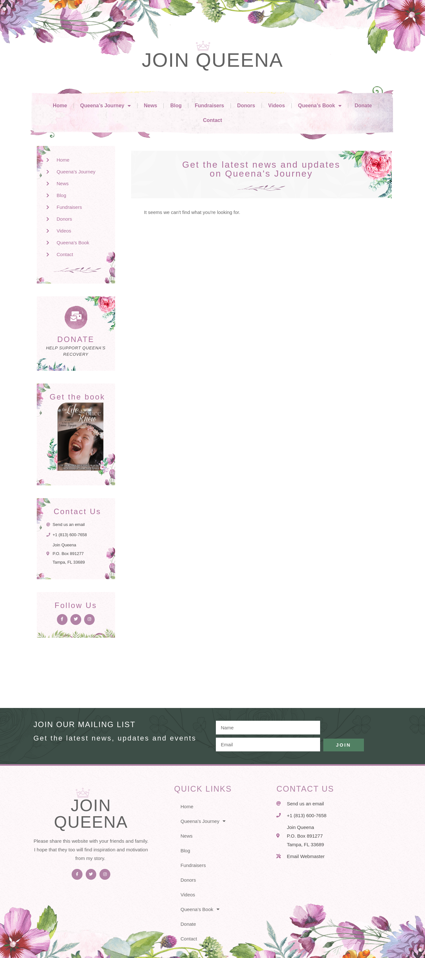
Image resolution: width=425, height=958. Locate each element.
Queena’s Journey (105, 105)
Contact (212, 120)
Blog (176, 105)
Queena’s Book (320, 105)
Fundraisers (209, 105)
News (150, 105)
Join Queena (212, 60)
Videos (276, 105)
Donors (246, 105)
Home (60, 105)
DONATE (75, 339)
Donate (363, 105)
